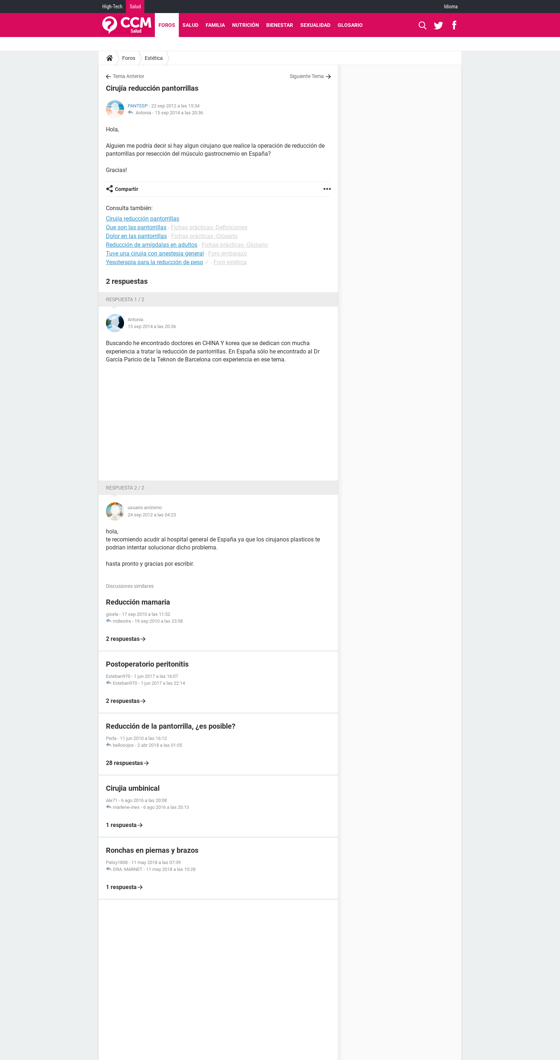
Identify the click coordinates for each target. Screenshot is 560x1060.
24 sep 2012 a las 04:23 (152, 514)
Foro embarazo (227, 253)
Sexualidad (315, 25)
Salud (135, 6)
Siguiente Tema (307, 76)
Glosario (350, 25)
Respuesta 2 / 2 (125, 488)
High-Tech (112, 6)
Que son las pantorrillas (136, 227)
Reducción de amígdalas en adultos (151, 244)
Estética (154, 58)
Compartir (126, 189)
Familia (215, 25)
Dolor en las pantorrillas (136, 236)
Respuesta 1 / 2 (125, 299)
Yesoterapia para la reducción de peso (154, 262)
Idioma (451, 6)
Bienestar (279, 25)
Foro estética (230, 262)
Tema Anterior (128, 76)
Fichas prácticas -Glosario (204, 236)
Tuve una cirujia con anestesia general (155, 253)
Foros (166, 25)
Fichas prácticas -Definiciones (209, 227)
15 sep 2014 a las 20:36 (179, 112)
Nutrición (245, 25)
